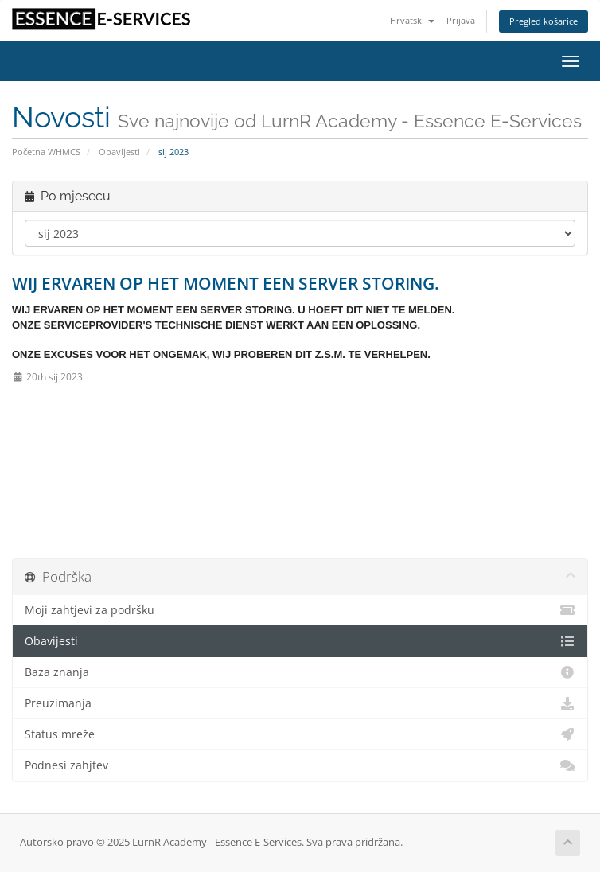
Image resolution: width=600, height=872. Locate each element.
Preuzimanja (300, 703)
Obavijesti (119, 152)
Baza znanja (300, 672)
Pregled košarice (543, 21)
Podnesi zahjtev (300, 765)
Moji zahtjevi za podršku (300, 610)
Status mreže (300, 734)
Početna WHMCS (46, 152)
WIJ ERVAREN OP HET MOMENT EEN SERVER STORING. (225, 283)
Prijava (460, 20)
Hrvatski (412, 20)
